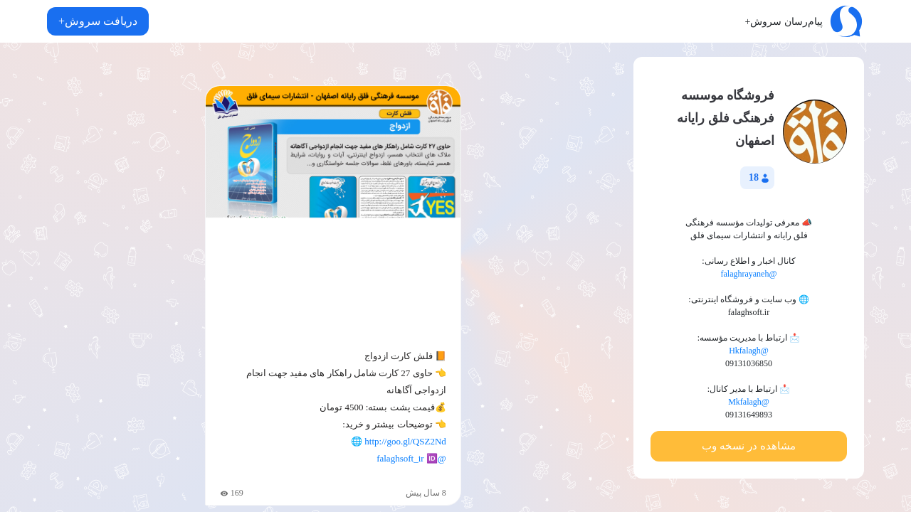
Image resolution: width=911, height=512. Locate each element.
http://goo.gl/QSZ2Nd (405, 441)
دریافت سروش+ (97, 21)
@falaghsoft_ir (411, 458)
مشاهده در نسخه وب (748, 446)
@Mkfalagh (748, 402)
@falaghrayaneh (748, 274)
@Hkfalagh (749, 351)
